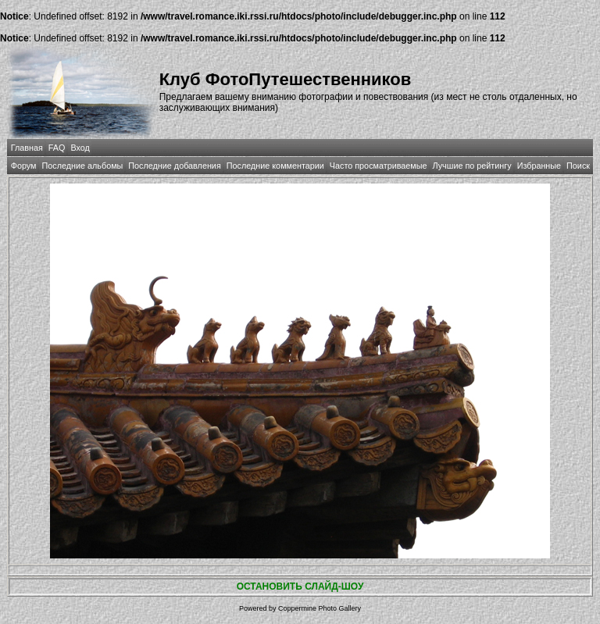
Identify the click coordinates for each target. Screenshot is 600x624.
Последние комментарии (275, 165)
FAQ (57, 147)
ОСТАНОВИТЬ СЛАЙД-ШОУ (300, 586)
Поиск (578, 165)
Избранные (539, 165)
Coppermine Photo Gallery (319, 608)
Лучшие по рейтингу (472, 165)
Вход (79, 147)
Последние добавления (174, 165)
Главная (27, 147)
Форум (24, 165)
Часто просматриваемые (378, 165)
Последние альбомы (82, 165)
